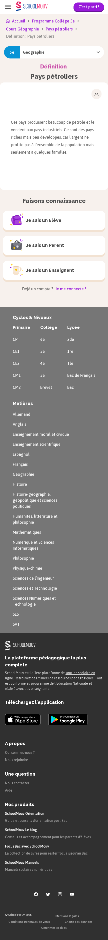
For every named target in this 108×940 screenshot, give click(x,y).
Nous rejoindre (16, 760)
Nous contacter (17, 783)
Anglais (19, 424)
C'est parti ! (88, 6)
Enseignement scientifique (36, 444)
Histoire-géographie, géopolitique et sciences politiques (35, 500)
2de (70, 339)
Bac (70, 387)
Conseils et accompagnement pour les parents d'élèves (48, 837)
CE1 (16, 351)
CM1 (17, 375)
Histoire (20, 484)
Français (20, 464)
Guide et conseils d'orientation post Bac (36, 821)
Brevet (46, 387)
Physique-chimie (27, 568)
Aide (8, 790)
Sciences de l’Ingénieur (33, 578)
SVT (16, 624)
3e (42, 375)
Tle (70, 363)
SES (16, 614)
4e (42, 363)
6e (42, 339)
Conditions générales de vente (29, 922)
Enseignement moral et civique (41, 434)
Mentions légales (67, 916)
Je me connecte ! (70, 289)
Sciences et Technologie (35, 588)
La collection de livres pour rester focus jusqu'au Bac (46, 853)
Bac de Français (81, 375)
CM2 (17, 387)
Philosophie (23, 558)
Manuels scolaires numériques (28, 870)
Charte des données (78, 922)
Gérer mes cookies (54, 928)
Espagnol (21, 454)
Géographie (23, 474)
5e (42, 351)
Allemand (21, 414)
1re (70, 351)
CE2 (16, 363)
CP (15, 339)
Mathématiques (27, 532)
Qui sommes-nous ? (20, 753)
